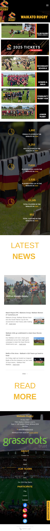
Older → (25, 374)
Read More (13, 300)
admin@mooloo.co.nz (26, 429)
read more (12, 324)
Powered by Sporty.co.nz (25, 526)
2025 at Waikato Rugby (17, 296)
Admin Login (25, 529)
